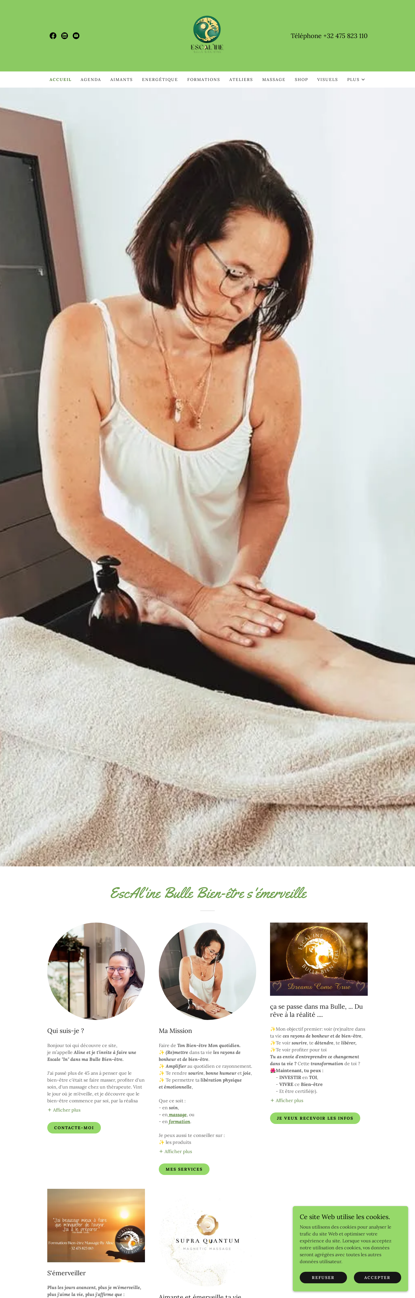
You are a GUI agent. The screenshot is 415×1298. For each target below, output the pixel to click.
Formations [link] (203, 79)
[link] (53, 35)
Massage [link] (274, 79)
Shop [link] (301, 79)
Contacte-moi (74, 1127)
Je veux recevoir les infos (315, 1118)
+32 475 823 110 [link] (345, 36)
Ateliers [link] (241, 79)
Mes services (184, 1169)
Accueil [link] (60, 79)
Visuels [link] (327, 79)
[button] (356, 79)
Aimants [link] (121, 79)
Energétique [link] (160, 79)
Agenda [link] (91, 79)
